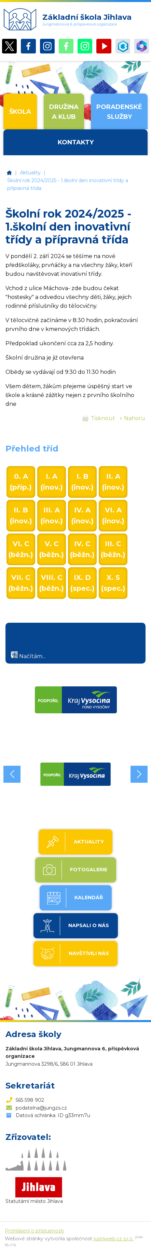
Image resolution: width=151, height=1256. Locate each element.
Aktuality (30, 173)
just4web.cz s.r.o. (114, 1239)
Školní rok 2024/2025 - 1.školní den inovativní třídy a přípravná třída (67, 184)
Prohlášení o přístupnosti (34, 1231)
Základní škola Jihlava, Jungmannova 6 (9, 173)
